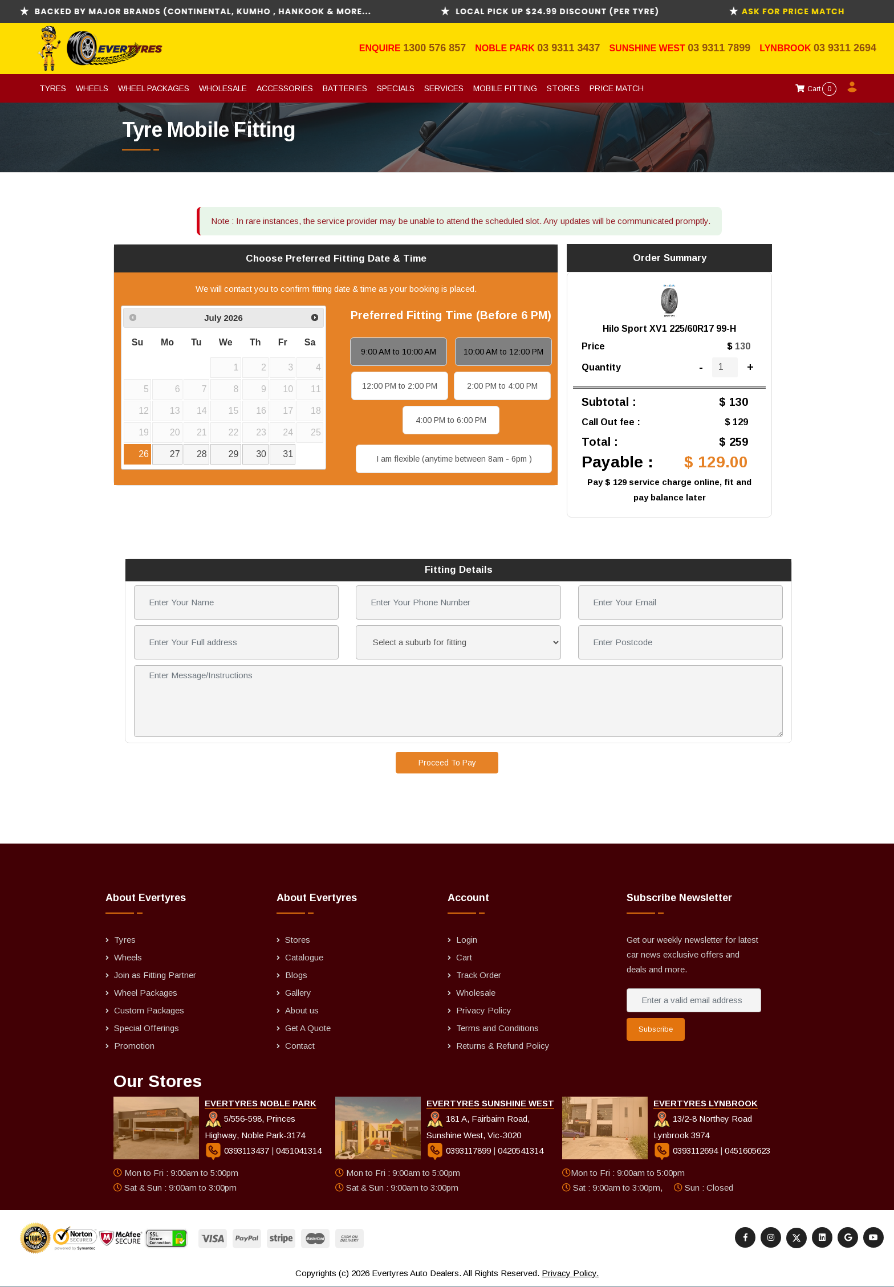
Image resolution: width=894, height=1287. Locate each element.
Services (444, 88)
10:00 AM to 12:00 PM (503, 351)
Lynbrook (786, 48)
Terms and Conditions (497, 1028)
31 (288, 454)
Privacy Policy (483, 1010)
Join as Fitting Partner (155, 975)
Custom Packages (149, 1010)
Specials (396, 88)
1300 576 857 (434, 48)
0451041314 (299, 1150)
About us (302, 1010)
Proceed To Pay (447, 762)
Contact (300, 1045)
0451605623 (747, 1150)
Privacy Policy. (570, 1273)
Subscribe (656, 1029)
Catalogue (304, 957)
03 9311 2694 (845, 48)
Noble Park (506, 48)
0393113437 (238, 1150)
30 (261, 454)
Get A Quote (308, 1028)
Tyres (52, 88)
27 (175, 454)
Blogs (296, 975)
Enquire (381, 48)
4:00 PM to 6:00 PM (451, 420)
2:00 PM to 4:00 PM (502, 385)
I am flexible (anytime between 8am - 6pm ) (454, 458)
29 (234, 454)
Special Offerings (146, 1028)
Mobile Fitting (505, 88)
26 (144, 454)
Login (466, 939)
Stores (563, 88)
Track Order (478, 975)
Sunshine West (648, 48)
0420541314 (520, 1150)
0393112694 (686, 1150)
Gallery (298, 992)
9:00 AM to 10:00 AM (398, 351)
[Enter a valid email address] (694, 1000)
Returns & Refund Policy (503, 1045)
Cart (815, 89)
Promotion (134, 1045)
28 (202, 454)
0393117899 (459, 1150)
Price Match (617, 88)
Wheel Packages (153, 88)
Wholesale (223, 88)
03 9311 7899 (719, 48)
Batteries (345, 88)
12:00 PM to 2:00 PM (399, 385)
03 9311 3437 (568, 48)
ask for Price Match (814, 11)
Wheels (92, 88)
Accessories (285, 88)
